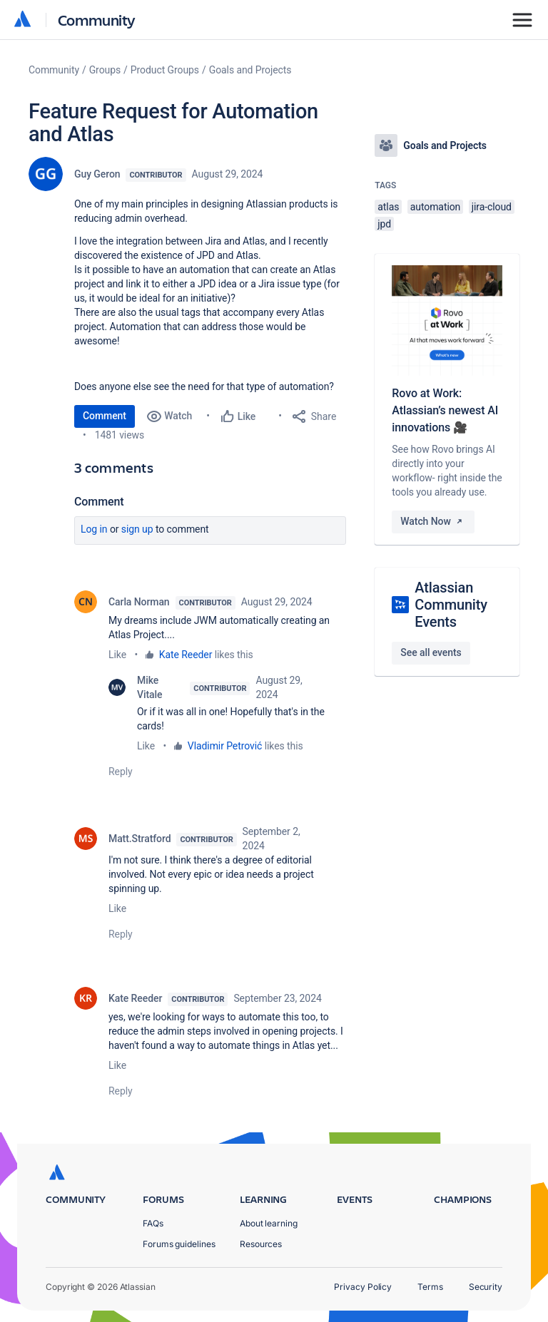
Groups (105, 70)
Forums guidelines (179, 1244)
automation (435, 206)
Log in (94, 529)
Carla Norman (139, 602)
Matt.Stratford (139, 838)
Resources (261, 1244)
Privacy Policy (363, 1286)
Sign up (137, 529)
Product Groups (165, 70)
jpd (384, 224)
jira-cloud (492, 206)
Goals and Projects (250, 70)
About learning (269, 1223)
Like (117, 654)
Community (97, 19)
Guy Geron (97, 174)
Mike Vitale (149, 687)
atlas (388, 206)
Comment (104, 415)
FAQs (153, 1223)
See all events (430, 652)
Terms (430, 1286)
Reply (120, 771)
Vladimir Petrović (225, 746)
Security (485, 1286)
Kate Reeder (186, 654)
